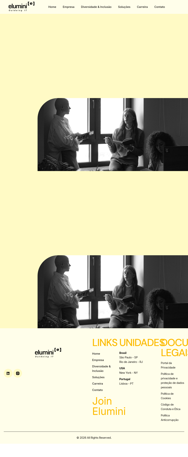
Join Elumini (109, 406)
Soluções (124, 7)
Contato (159, 7)
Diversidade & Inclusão (96, 7)
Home (52, 7)
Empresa (69, 7)
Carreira (142, 7)
